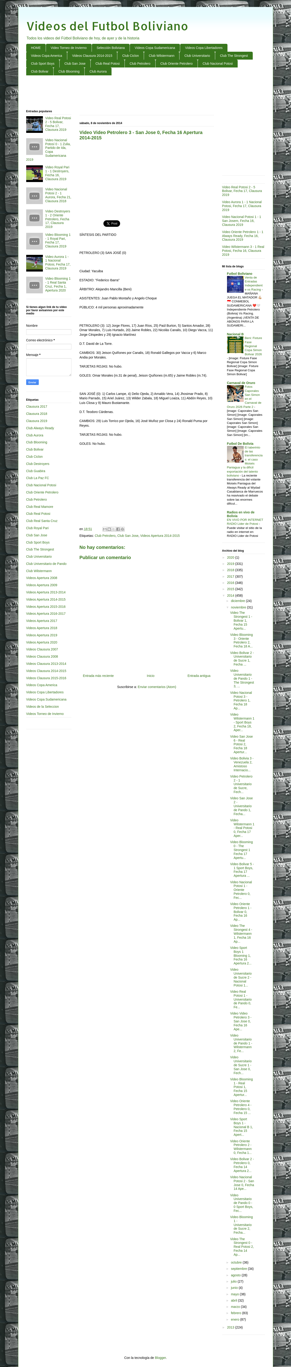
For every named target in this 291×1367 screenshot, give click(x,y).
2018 (231, 570)
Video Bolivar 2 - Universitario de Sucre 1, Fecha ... (242, 658)
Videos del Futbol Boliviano (107, 25)
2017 (231, 576)
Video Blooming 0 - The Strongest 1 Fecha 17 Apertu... (241, 849)
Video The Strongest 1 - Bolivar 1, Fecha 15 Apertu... (241, 620)
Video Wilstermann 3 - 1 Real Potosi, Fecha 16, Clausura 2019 (243, 250)
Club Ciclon (130, 56)
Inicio (150, 676)
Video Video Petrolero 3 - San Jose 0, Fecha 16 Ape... (240, 1021)
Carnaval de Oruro (241, 383)
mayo (235, 1294)
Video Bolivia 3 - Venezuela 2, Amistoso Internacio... (241, 764)
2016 (231, 583)
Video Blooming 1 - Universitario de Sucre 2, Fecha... (241, 1224)
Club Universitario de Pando (46, 564)
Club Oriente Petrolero (176, 63)
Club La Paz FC (37, 478)
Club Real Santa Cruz (42, 521)
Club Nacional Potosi (218, 63)
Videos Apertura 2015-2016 (46, 606)
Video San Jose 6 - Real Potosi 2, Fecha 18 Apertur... (241, 744)
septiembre (239, 1269)
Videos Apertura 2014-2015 (160, 536)
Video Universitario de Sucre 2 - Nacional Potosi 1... (241, 977)
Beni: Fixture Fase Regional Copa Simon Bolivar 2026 (253, 346)
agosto (236, 1275)
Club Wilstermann (161, 56)
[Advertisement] (145, 92)
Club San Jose (75, 63)
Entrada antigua (199, 676)
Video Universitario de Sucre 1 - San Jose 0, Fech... (241, 1065)
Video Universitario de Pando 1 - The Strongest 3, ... (242, 678)
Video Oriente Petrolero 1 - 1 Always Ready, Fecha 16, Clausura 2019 (242, 236)
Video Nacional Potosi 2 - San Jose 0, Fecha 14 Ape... (242, 1183)
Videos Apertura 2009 (41, 585)
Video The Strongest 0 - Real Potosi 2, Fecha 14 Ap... (242, 1246)
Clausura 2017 (36, 406)
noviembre (239, 607)
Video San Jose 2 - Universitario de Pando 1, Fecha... (241, 806)
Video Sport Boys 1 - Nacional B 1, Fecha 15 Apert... (241, 1126)
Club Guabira (35, 471)
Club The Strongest (234, 56)
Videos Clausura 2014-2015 (92, 56)
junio (235, 1288)
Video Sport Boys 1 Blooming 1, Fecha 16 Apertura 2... (240, 955)
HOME (36, 48)
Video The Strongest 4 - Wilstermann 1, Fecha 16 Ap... (241, 933)
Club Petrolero (140, 63)
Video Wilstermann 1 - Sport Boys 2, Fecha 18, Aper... (242, 722)
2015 (231, 589)
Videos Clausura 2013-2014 (46, 664)
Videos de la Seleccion (42, 706)
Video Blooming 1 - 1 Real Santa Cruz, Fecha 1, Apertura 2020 (57, 284)
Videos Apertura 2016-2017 (46, 613)
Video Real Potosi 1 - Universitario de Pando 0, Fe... (241, 999)
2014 (231, 595)
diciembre (238, 601)
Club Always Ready (40, 428)
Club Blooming (69, 71)
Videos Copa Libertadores (204, 48)
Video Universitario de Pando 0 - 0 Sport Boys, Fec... (241, 1203)
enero (235, 1319)
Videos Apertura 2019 (41, 635)
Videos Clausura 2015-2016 (46, 678)
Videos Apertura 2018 (41, 628)
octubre (237, 1262)
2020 (231, 557)
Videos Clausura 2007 (42, 649)
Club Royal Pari (37, 528)
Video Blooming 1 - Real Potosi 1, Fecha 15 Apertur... (241, 1087)
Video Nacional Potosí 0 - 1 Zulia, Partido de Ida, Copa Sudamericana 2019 (48, 149)
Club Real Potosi (108, 63)
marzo (236, 1307)
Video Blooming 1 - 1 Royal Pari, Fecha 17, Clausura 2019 (57, 240)
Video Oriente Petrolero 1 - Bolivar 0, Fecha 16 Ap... (240, 911)
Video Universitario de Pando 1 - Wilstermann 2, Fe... (241, 1043)
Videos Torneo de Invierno (45, 714)
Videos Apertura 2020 (41, 642)
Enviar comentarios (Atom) (157, 687)
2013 (231, 1327)
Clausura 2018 (36, 414)
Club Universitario (197, 56)
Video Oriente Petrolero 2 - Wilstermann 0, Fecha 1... (241, 1147)
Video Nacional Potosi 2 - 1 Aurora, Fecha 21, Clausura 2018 (58, 195)
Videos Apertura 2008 (41, 578)
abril (234, 1300)
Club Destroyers (37, 464)
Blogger (160, 1358)
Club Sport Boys (42, 63)
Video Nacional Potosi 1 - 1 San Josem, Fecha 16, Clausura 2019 (241, 221)
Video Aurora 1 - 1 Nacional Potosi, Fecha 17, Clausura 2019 (57, 262)
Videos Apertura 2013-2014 (46, 592)
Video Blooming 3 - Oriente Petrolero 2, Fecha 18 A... (241, 640)
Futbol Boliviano (240, 273)
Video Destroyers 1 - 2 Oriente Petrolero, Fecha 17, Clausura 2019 (57, 219)
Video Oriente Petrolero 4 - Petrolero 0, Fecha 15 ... (240, 1106)
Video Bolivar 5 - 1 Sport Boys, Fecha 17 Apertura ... (242, 869)
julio (234, 1281)
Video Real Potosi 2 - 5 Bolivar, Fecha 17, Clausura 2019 (58, 123)
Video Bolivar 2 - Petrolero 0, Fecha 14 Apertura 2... (242, 1164)
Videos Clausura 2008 (42, 656)
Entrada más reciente (98, 676)
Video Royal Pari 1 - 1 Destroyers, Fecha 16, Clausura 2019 (57, 173)
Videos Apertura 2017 (41, 621)
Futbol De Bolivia (240, 443)
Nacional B (235, 334)
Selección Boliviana (111, 48)
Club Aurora (98, 71)
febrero (236, 1313)
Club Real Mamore (39, 507)
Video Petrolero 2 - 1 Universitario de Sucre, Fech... (241, 784)
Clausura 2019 (36, 421)
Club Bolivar (39, 71)
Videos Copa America (46, 56)
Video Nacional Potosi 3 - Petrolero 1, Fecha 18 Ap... (241, 700)
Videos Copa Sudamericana (155, 48)
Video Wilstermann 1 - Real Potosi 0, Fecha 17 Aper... (242, 828)
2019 (231, 564)
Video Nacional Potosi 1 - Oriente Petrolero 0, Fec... (241, 890)
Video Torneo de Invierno (69, 48)
